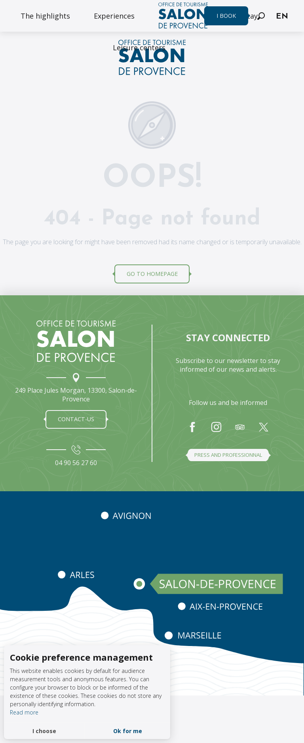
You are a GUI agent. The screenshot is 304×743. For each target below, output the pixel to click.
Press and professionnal (228, 454)
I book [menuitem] (226, 15)
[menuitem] (45, 16)
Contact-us (76, 419)
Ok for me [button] (127, 731)
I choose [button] (44, 731)
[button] (261, 16)
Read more (24, 712)
